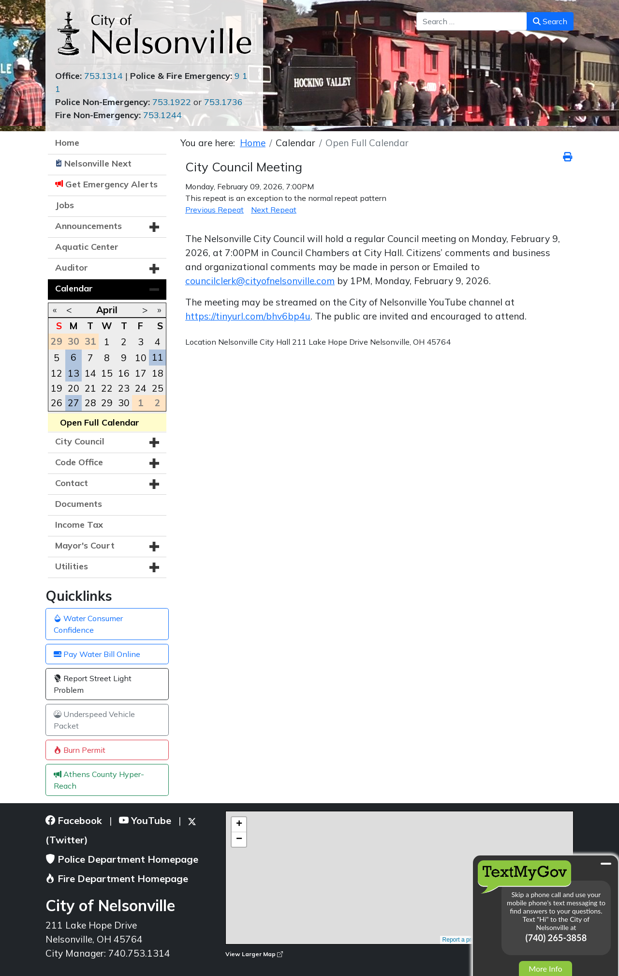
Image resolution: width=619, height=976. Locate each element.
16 (124, 373)
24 (141, 388)
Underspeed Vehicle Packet (94, 720)
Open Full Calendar (99, 422)
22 (107, 388)
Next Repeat (273, 209)
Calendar (74, 288)
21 (90, 388)
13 (73, 373)
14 (90, 373)
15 (107, 373)
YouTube (145, 820)
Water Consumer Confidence (88, 624)
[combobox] (471, 21)
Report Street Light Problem (93, 684)
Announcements (88, 225)
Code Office (79, 462)
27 (73, 403)
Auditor (71, 267)
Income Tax (79, 524)
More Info (545, 968)
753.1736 (223, 101)
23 (124, 388)
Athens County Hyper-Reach (99, 780)
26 (56, 403)
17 (141, 373)
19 (56, 388)
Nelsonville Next (98, 163)
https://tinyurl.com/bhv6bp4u (247, 316)
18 (157, 373)
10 (141, 358)
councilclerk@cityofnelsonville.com (260, 281)
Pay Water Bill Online (97, 654)
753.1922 (171, 101)
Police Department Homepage (121, 859)
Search (550, 21)
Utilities (71, 566)
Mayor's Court (85, 545)
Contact (71, 482)
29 (107, 403)
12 (56, 373)
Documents (78, 503)
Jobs (64, 205)
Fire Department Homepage (116, 878)
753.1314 (103, 75)
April (107, 310)
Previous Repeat (214, 209)
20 (73, 388)
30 (124, 403)
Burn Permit (79, 750)
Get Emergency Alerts (111, 184)
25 (157, 388)
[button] (154, 227)
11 (157, 357)
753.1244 (162, 115)
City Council (79, 441)
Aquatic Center (86, 246)
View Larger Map (254, 954)
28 (90, 403)
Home (67, 142)
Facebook (73, 820)
